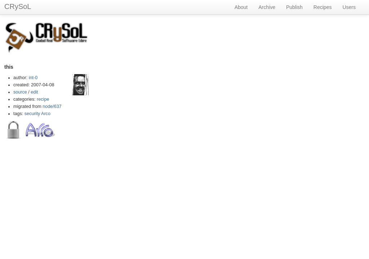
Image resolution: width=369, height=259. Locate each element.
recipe (43, 99)
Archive (266, 7)
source (20, 92)
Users (349, 7)
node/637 (52, 106)
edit (34, 92)
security (32, 113)
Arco (45, 113)
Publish (294, 7)
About (241, 7)
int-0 (33, 77)
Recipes (323, 7)
